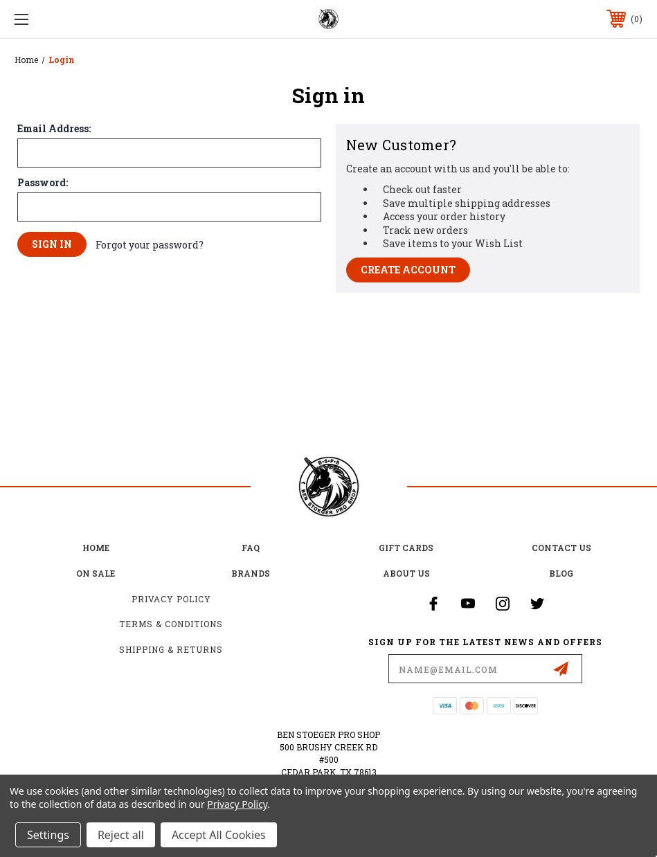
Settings (48, 834)
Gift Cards (406, 547)
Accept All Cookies (219, 834)
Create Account (408, 269)
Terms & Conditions (171, 623)
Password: (42, 183)
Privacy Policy (171, 598)
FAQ (251, 547)
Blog (561, 573)
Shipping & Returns (171, 649)
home (95, 547)
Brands (250, 573)
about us (406, 573)
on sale (95, 573)
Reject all (121, 834)
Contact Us (561, 547)
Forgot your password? (150, 244)
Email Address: (54, 129)
